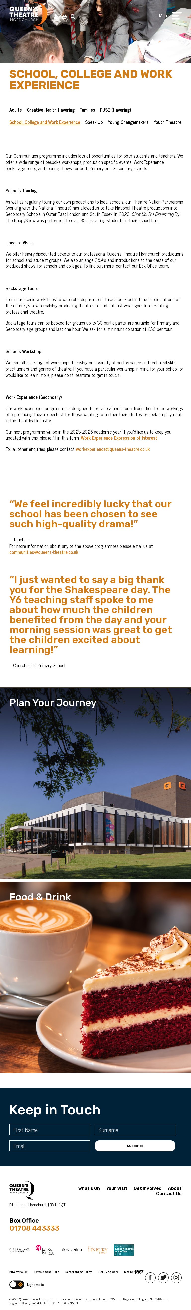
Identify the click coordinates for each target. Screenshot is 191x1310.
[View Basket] (64, 16)
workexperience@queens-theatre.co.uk (113, 457)
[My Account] (56, 16)
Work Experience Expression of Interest (119, 446)
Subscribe (135, 1146)
